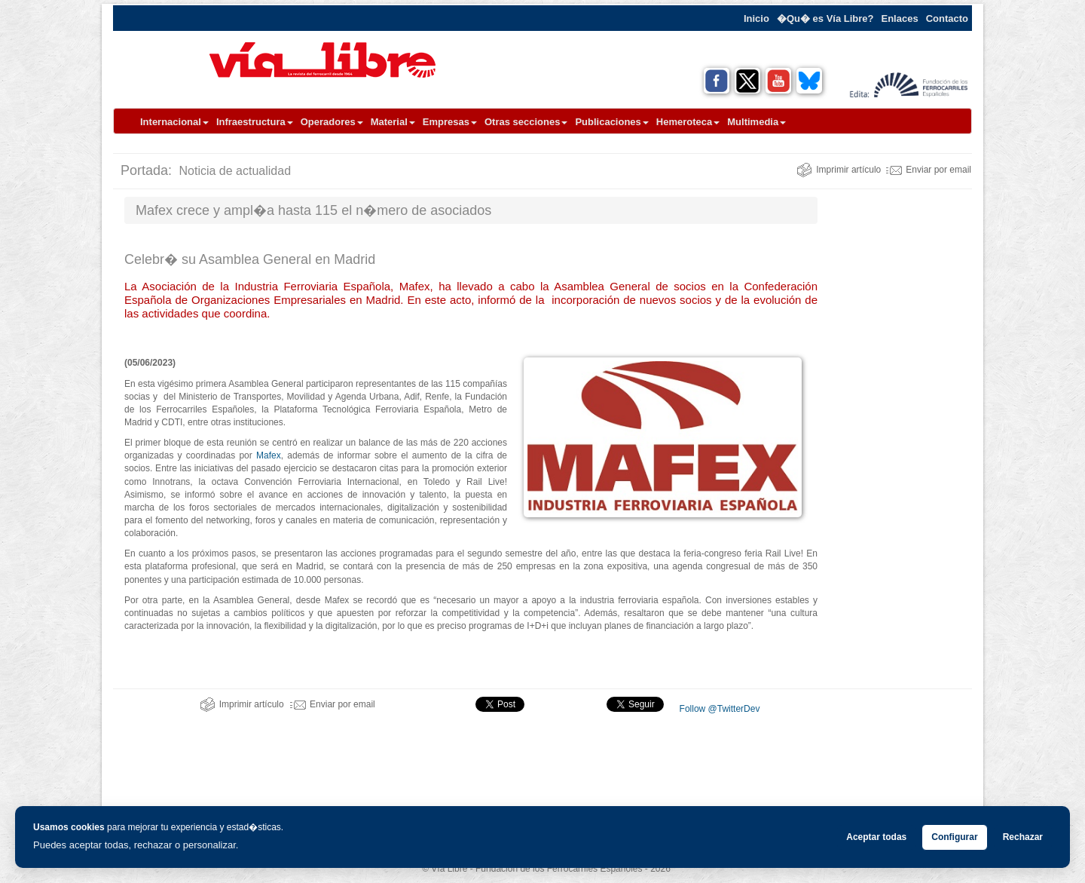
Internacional (174, 121)
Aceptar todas (876, 837)
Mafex (268, 455)
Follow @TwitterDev (718, 709)
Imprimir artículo (838, 169)
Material (393, 121)
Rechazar (1023, 837)
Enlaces (900, 18)
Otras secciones (525, 121)
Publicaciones (611, 121)
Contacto (947, 18)
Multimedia (756, 121)
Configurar (954, 837)
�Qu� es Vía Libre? (825, 18)
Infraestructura (254, 121)
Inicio (756, 18)
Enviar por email (928, 169)
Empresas (450, 121)
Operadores (332, 121)
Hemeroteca (688, 121)
